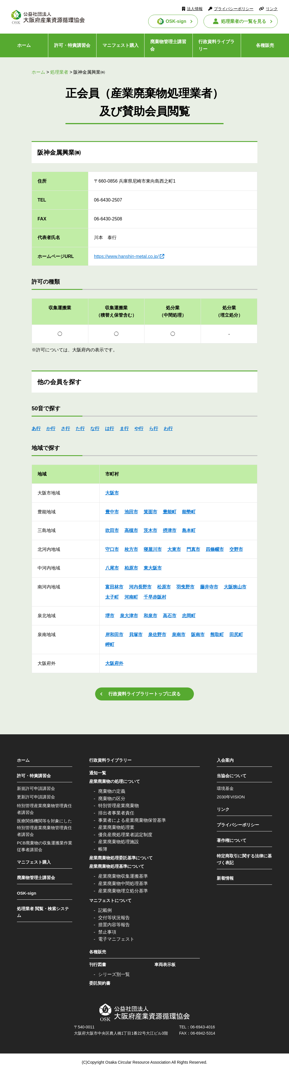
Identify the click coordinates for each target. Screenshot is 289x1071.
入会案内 (225, 760)
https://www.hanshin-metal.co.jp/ (126, 256)
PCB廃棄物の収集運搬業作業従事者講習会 (44, 846)
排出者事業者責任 (116, 813)
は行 (109, 428)
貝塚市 (136, 634)
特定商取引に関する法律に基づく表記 (244, 859)
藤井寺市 (209, 586)
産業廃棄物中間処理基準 (123, 883)
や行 (138, 428)
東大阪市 (153, 568)
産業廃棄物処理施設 (118, 841)
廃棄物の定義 (111, 791)
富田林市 (114, 586)
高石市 (169, 615)
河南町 (131, 597)
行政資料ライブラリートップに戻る (144, 693)
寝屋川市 (153, 549)
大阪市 (112, 492)
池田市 (131, 511)
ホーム (24, 45)
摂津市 (169, 530)
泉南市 (178, 634)
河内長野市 (140, 586)
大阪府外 (114, 663)
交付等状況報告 (114, 917)
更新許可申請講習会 (36, 796)
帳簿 (102, 849)
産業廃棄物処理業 (116, 827)
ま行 (124, 428)
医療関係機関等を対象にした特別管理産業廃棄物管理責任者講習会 (44, 827)
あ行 (36, 428)
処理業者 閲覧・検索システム (43, 912)
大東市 (174, 549)
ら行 (153, 428)
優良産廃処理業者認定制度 (125, 834)
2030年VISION (231, 796)
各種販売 (265, 45)
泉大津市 (129, 615)
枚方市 (131, 549)
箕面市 (150, 511)
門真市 (193, 549)
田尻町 (236, 634)
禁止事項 (107, 932)
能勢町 (189, 511)
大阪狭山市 (235, 586)
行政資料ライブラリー (216, 45)
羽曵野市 (185, 586)
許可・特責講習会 (72, 45)
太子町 (112, 597)
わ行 (168, 428)
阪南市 (198, 634)
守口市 (112, 549)
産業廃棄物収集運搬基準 (123, 876)
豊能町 (169, 511)
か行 (50, 428)
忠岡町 (189, 615)
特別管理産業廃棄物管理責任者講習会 (44, 809)
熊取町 (217, 634)
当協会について (231, 775)
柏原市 (131, 568)
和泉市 (150, 615)
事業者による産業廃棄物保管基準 (132, 820)
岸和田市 (114, 634)
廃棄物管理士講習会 (168, 45)
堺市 (109, 615)
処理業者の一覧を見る (243, 21)
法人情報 (195, 8)
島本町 (189, 530)
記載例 (105, 910)
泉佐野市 (157, 634)
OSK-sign (176, 21)
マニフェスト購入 (120, 45)
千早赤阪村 (155, 597)
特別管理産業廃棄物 (118, 805)
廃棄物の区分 (111, 798)
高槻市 (131, 530)
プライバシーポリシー (233, 8)
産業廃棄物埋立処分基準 (123, 890)
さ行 (65, 428)
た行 (80, 428)
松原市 (164, 586)
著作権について (231, 840)
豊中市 (112, 511)
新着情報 (225, 878)
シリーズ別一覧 (114, 974)
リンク (272, 8)
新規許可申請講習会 (36, 788)
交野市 (236, 549)
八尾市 (112, 568)
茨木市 (150, 530)
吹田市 (112, 530)
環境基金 (225, 788)
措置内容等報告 (114, 924)
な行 (94, 428)
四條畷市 (215, 549)
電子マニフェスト (116, 939)
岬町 (109, 644)
